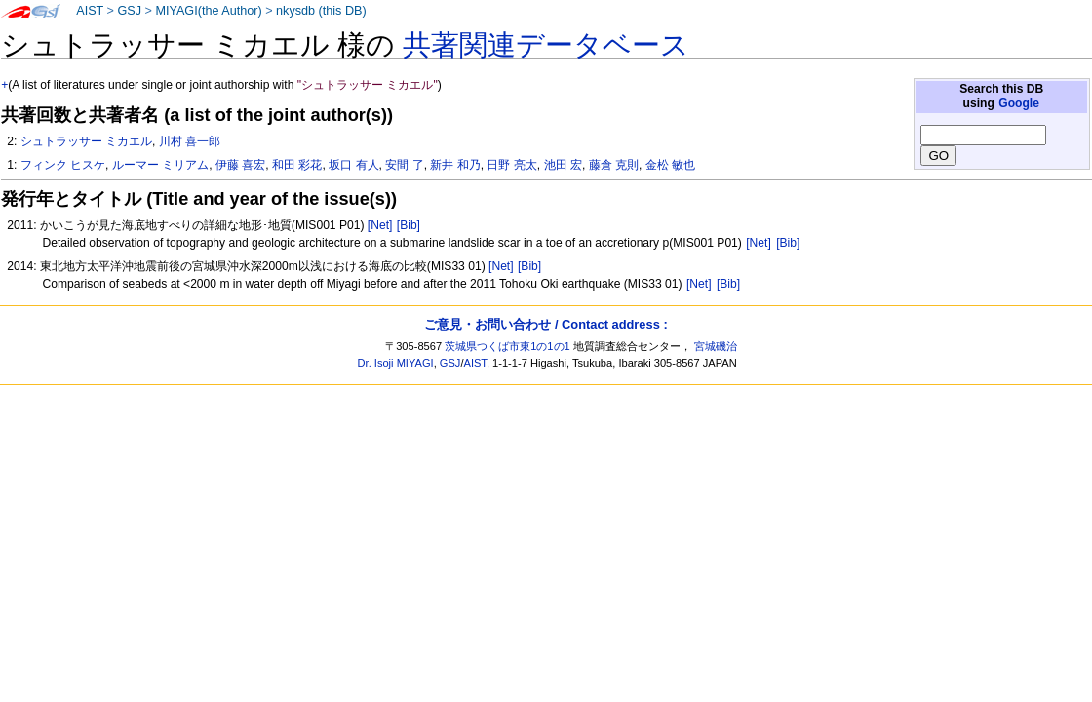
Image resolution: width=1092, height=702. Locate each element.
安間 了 (404, 165)
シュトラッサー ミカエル (86, 141)
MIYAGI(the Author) (208, 11)
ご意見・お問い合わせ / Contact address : (545, 324)
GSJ (129, 11)
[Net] (380, 225)
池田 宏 (563, 165)
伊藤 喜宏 (240, 165)
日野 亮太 (511, 165)
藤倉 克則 (614, 165)
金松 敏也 (670, 165)
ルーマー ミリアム (160, 165)
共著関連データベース (546, 44)
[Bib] (408, 225)
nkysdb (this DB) (321, 11)
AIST (89, 11)
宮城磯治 (715, 346)
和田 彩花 (297, 165)
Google (1018, 103)
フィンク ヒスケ (62, 165)
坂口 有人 (353, 165)
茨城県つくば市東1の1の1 (507, 346)
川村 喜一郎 (189, 141)
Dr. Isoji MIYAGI (396, 363)
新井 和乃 (455, 165)
